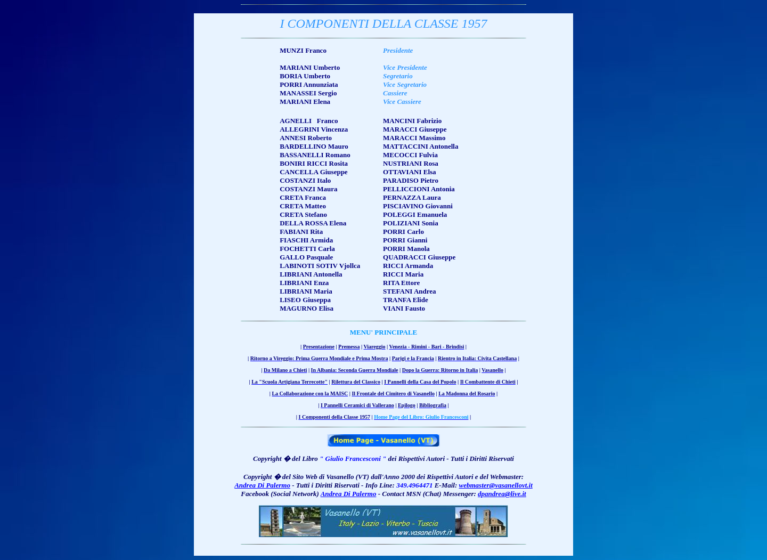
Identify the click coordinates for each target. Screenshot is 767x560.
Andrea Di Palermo (262, 485)
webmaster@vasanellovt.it (496, 485)
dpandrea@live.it (502, 494)
